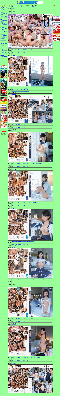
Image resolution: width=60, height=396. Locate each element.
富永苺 (17, 359)
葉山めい (25, 89)
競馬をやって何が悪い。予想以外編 (4, 18)
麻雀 (1, 44)
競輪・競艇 (5, 43)
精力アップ (3, 57)
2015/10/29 (14, 169)
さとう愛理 (14, 359)
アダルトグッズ (4, 56)
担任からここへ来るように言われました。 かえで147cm (23, 318)
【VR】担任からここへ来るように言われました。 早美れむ (24, 6)
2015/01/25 (14, 324)
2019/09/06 (14, 12)
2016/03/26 (14, 94)
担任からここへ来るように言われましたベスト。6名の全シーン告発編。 (26, 357)
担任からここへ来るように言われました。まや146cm (22, 124)
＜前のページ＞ (11, 393)
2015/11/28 (14, 130)
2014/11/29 (14, 363)
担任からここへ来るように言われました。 (20, 52)
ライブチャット (4, 58)
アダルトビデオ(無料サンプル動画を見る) (4, 54)
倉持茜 (17, 89)
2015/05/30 (14, 247)
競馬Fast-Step (3, 40)
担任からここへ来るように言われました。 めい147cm (22, 49)
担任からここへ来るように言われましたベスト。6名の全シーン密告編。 (26, 88)
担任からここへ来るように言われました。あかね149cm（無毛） (24, 202)
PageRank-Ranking (4, 23)
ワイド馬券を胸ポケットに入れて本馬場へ (4, 33)
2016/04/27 (14, 55)
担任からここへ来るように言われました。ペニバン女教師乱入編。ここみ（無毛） (28, 279)
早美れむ (13, 8)
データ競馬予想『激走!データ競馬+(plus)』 (4, 26)
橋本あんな (20, 89)
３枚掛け (2, 22)
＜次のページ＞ (17, 393)
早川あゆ (13, 89)
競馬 (1, 43)
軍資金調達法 (3, 50)
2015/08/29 (14, 208)
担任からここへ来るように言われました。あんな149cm (23, 241)
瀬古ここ (29, 89)
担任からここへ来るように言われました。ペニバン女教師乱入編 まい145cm (27, 163)
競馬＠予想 (3, 9)
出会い (2, 59)
